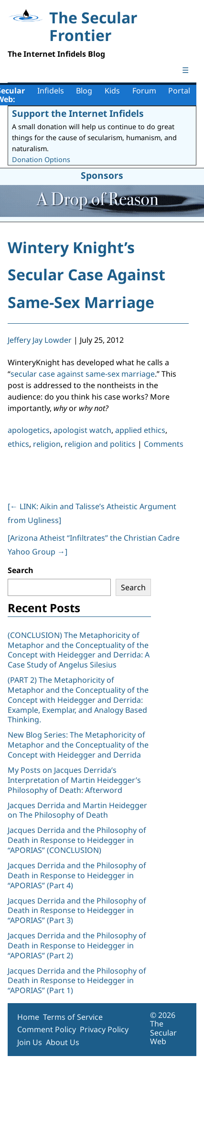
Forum (144, 90)
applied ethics (140, 430)
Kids (112, 90)
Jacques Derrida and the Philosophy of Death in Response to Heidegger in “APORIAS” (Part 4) (77, 875)
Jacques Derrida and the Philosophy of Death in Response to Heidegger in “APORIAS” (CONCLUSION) (77, 840)
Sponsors (102, 175)
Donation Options (41, 159)
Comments (163, 444)
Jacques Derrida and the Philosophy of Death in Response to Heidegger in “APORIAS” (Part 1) (77, 980)
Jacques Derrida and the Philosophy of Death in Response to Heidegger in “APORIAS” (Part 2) (77, 945)
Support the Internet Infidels (78, 113)
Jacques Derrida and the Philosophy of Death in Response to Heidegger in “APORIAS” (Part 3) (77, 910)
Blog (84, 90)
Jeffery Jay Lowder (40, 340)
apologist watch (82, 430)
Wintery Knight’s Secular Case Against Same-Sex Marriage (86, 274)
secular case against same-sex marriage (83, 374)
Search (20, 570)
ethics (18, 444)
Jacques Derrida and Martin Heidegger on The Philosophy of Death (77, 810)
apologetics (29, 430)
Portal (179, 90)
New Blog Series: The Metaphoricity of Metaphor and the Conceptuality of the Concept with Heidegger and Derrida (78, 744)
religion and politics (100, 444)
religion (47, 444)
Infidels (50, 90)
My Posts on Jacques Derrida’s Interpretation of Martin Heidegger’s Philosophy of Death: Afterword (74, 780)
